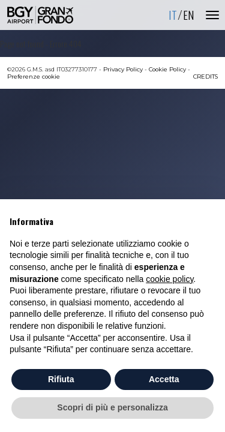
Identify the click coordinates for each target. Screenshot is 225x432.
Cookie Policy (167, 69)
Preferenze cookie (33, 76)
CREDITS (205, 76)
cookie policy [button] (169, 279)
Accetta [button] (164, 379)
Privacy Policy (123, 69)
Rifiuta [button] (61, 379)
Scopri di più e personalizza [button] (112, 407)
